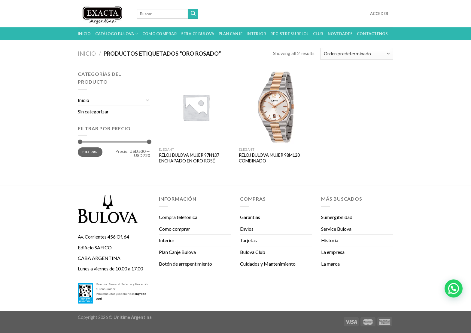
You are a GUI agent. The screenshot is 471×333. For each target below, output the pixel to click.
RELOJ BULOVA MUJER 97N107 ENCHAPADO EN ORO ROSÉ (189, 158)
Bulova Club (252, 252)
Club (318, 33)
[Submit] (193, 14)
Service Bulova (197, 33)
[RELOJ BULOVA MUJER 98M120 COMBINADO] (276, 107)
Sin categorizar (93, 111)
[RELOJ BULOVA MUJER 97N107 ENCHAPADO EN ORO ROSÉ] (196, 107)
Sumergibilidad (336, 217)
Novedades (340, 33)
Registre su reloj (289, 33)
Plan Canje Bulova (177, 252)
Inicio (84, 33)
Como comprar (159, 33)
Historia (329, 240)
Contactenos (372, 33)
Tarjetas (248, 240)
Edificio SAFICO (95, 247)
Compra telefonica (178, 217)
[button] (454, 288)
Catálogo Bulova (116, 34)
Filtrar (90, 152)
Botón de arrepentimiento (185, 264)
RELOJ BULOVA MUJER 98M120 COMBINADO (269, 158)
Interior (256, 33)
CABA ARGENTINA (99, 258)
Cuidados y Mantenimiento (268, 264)
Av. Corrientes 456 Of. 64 (103, 236)
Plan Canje (231, 33)
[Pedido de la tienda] (356, 54)
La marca (330, 264)
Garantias (250, 217)
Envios (247, 229)
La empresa (333, 252)
